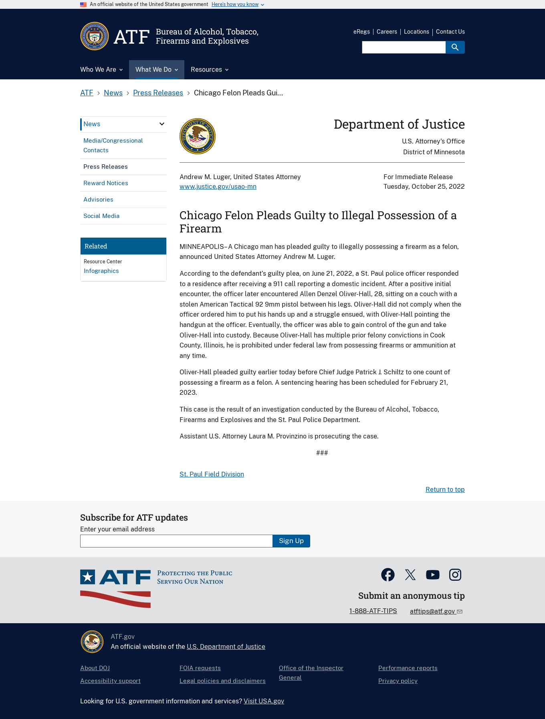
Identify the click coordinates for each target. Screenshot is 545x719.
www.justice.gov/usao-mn (218, 186)
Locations (416, 31)
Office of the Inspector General (311, 672)
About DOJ (95, 667)
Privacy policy (398, 680)
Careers (387, 31)
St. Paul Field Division (212, 474)
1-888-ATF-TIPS (373, 611)
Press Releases (158, 93)
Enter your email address (117, 529)
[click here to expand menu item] (162, 124)
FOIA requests (200, 667)
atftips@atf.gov (433, 611)
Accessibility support (110, 680)
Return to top (445, 489)
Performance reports (408, 667)
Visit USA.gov (264, 701)
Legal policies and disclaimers (223, 680)
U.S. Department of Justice (226, 646)
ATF (86, 93)
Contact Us (450, 31)
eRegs (361, 31)
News (113, 93)
